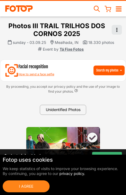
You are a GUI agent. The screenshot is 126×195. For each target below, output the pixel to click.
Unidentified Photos (63, 109)
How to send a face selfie (36, 74)
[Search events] (97, 8)
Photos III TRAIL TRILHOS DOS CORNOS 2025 (56, 30)
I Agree (26, 186)
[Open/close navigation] (118, 8)
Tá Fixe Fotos (72, 49)
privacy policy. (72, 173)
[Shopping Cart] (108, 8)
